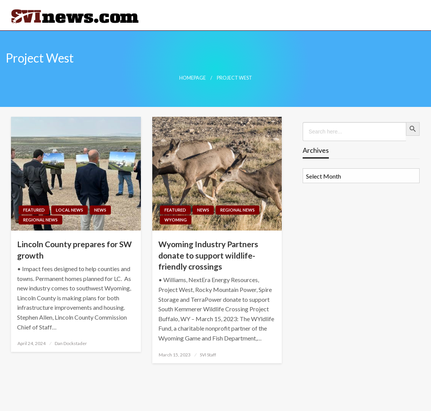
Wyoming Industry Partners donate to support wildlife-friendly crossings (208, 255)
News (100, 209)
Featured (34, 209)
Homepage (192, 78)
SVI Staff (208, 355)
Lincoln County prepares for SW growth (74, 249)
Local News (69, 209)
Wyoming (175, 219)
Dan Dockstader (71, 343)
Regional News (40, 219)
